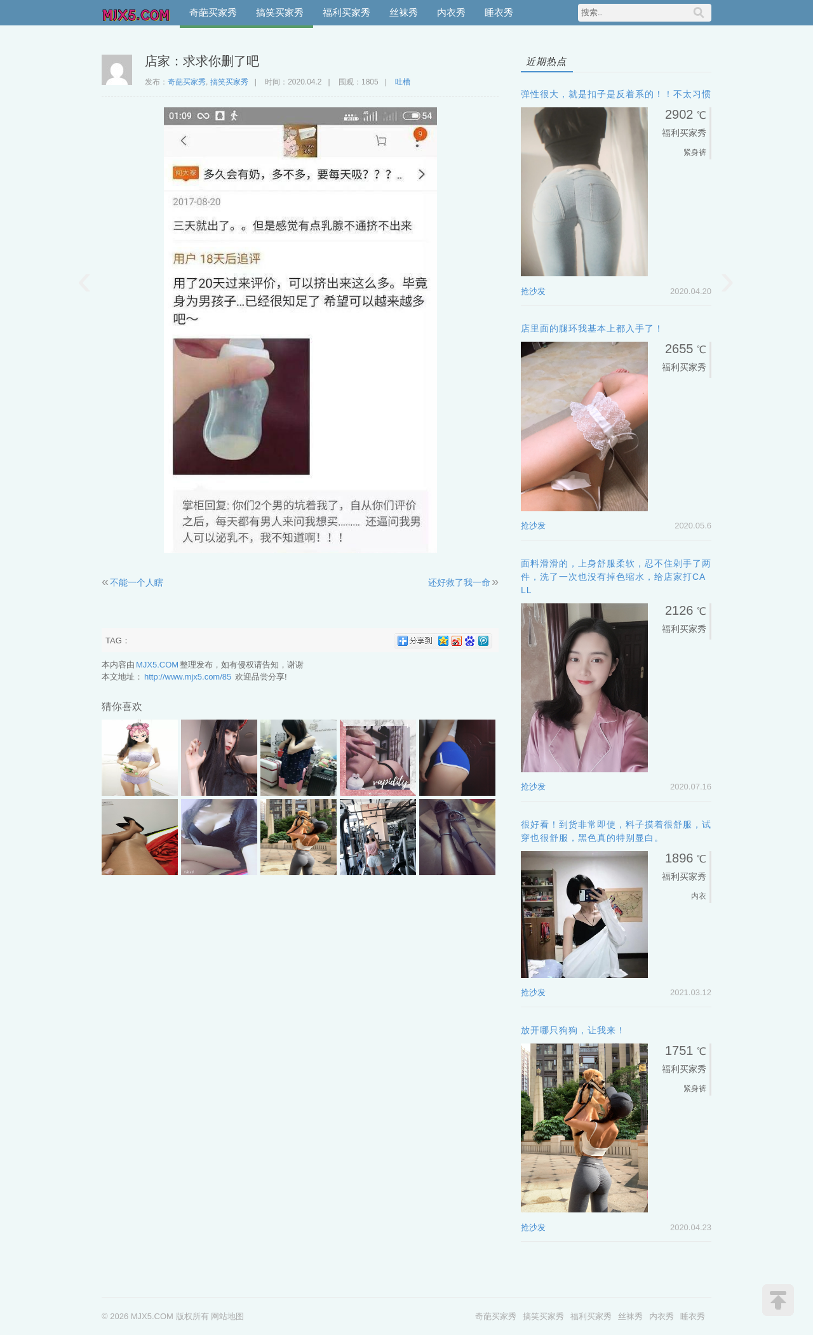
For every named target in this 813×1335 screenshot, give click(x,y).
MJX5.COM (136, 12)
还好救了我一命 (459, 582)
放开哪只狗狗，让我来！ (573, 1030)
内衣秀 (451, 12)
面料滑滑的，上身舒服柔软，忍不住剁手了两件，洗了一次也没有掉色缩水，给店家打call (616, 576)
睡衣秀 (499, 12)
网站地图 (227, 1316)
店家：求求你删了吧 (202, 61)
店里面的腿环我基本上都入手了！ (592, 328)
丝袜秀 (403, 12)
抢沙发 (533, 291)
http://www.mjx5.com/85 (187, 676)
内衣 (698, 896)
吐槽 (402, 81)
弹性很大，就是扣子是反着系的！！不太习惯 (616, 94)
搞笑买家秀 (280, 12)
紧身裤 (694, 152)
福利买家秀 (346, 12)
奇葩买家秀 (213, 12)
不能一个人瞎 (136, 582)
